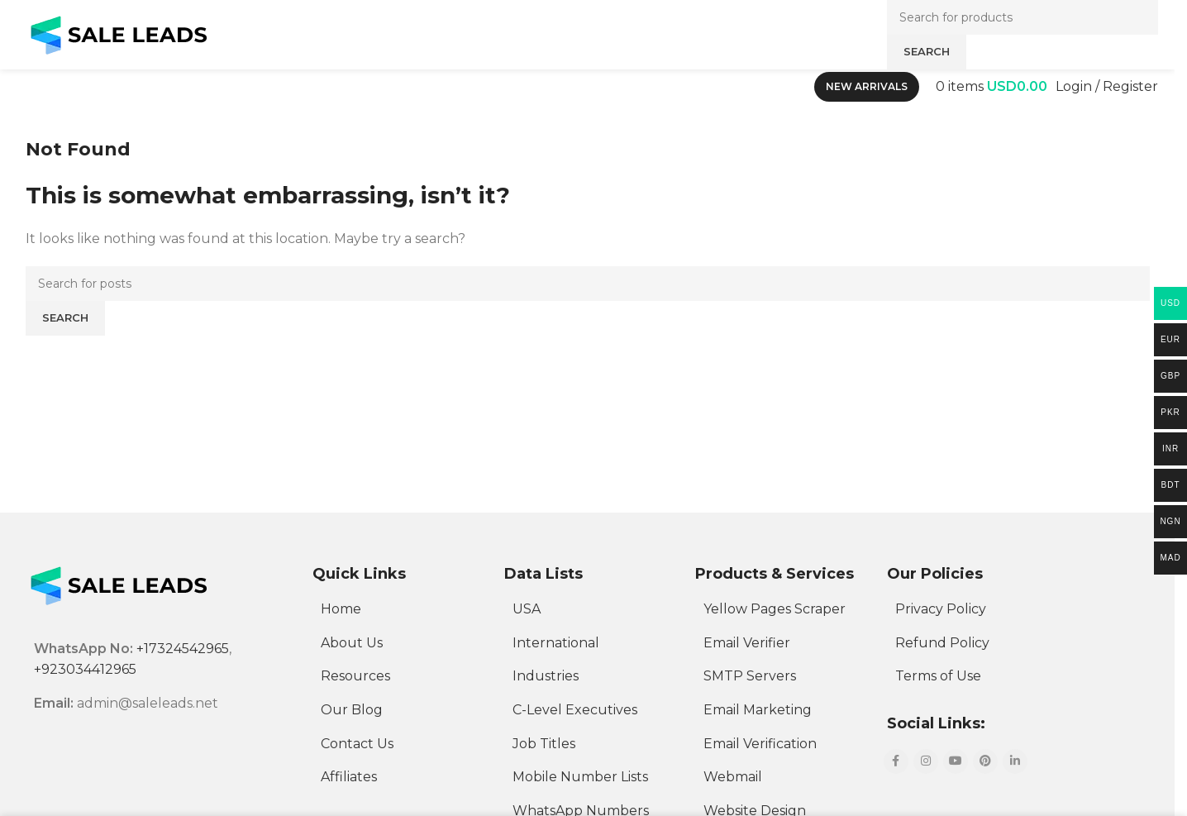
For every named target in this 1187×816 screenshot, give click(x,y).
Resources (355, 676)
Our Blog (352, 710)
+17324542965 (182, 648)
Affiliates (349, 777)
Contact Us (357, 744)
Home (341, 609)
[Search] (588, 283)
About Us (352, 643)
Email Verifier (746, 643)
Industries (545, 676)
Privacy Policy (940, 609)
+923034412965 (85, 669)
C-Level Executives (574, 710)
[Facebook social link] (896, 761)
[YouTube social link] (955, 761)
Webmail (732, 777)
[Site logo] (119, 33)
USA (526, 609)
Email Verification (760, 744)
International (555, 643)
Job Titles (543, 744)
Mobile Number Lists (580, 777)
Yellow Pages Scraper (774, 609)
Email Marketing (757, 710)
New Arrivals (867, 86)
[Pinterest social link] (985, 761)
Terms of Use (938, 676)
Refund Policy (942, 643)
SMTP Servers (749, 676)
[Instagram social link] (925, 761)
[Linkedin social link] (1015, 761)
